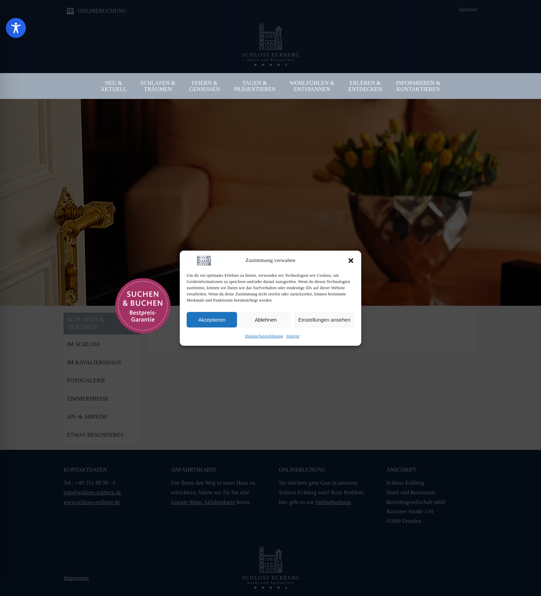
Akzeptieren (211, 320)
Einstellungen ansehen (324, 320)
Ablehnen (265, 320)
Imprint (292, 336)
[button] (350, 260)
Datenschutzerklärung (264, 336)
